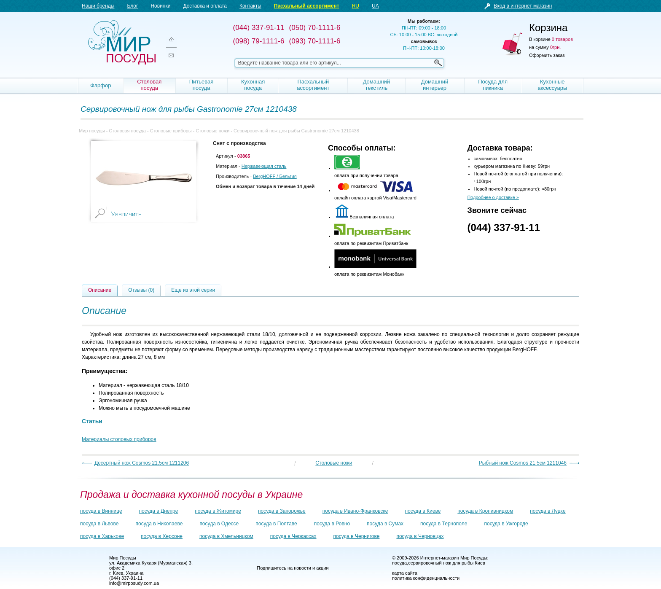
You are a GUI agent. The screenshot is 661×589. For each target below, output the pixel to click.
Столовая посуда (149, 84)
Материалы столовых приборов (119, 439)
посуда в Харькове (102, 536)
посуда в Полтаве (276, 524)
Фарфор (100, 85)
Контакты (250, 6)
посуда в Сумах (385, 524)
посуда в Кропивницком (485, 511)
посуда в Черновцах (419, 536)
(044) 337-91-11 (504, 227)
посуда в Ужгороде (506, 524)
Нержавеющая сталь (264, 166)
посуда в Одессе (219, 524)
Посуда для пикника (493, 84)
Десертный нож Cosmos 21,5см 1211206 (141, 463)
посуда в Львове (99, 524)
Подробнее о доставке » (493, 197)
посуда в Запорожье (282, 511)
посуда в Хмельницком (226, 536)
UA (375, 6)
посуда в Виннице (101, 511)
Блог (132, 6)
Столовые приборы (171, 130)
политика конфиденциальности (425, 578)
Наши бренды (98, 6)
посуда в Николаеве (159, 524)
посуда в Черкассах (293, 536)
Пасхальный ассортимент (306, 6)
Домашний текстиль (376, 84)
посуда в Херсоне (162, 536)
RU (355, 6)
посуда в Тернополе (443, 524)
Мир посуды (122, 42)
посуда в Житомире (218, 511)
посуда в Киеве (423, 511)
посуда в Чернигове (356, 536)
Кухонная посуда (253, 84)
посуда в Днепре (158, 511)
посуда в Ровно (332, 524)
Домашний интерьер (434, 84)
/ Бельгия (275, 176)
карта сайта (404, 573)
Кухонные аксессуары (552, 84)
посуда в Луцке (547, 511)
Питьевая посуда (201, 84)
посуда (399, 562)
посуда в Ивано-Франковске (355, 511)
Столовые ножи (212, 130)
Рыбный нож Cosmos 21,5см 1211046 (523, 463)
